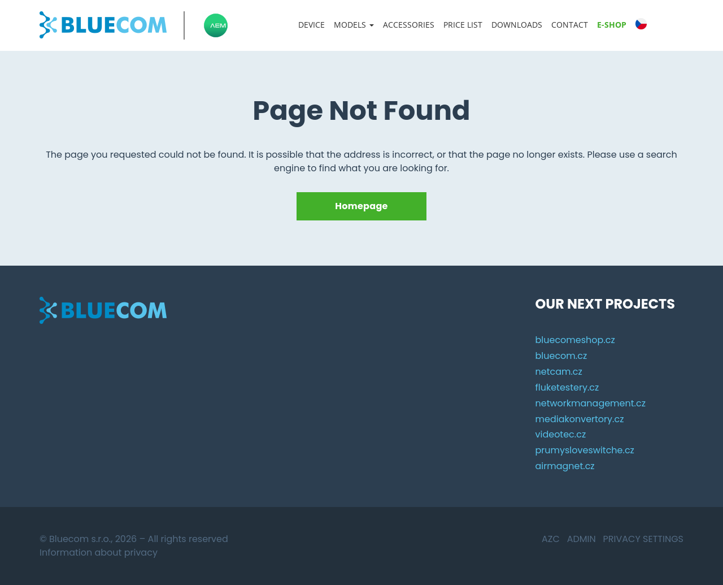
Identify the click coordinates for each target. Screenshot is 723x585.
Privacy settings (643, 538)
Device (311, 24)
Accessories (408, 24)
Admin (581, 538)
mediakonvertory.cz (579, 419)
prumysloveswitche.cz (584, 450)
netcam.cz (558, 371)
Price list (462, 24)
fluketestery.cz (567, 387)
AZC (551, 538)
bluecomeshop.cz (575, 339)
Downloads (516, 24)
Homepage (361, 206)
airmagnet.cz (564, 466)
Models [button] (354, 24)
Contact (569, 24)
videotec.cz (560, 434)
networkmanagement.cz (590, 403)
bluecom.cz (561, 355)
